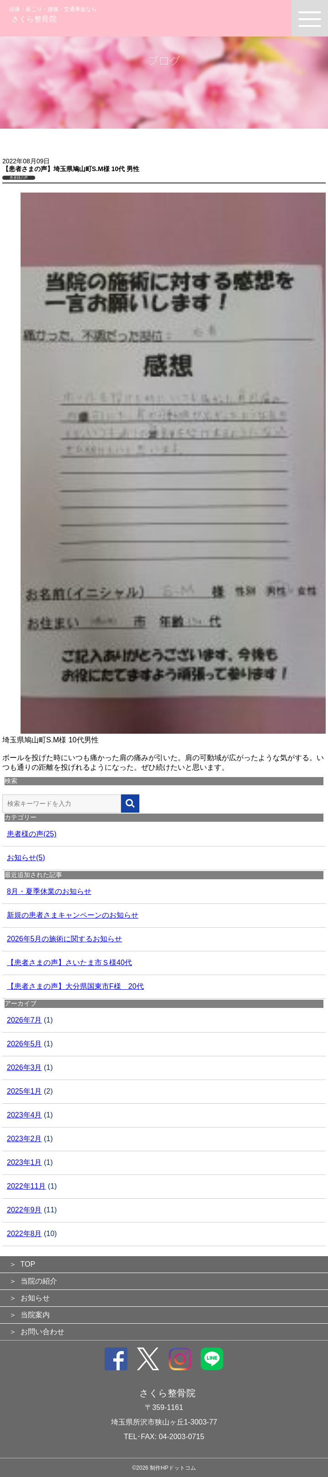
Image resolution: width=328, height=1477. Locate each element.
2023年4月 (24, 1115)
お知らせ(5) (26, 857)
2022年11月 (26, 1186)
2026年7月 (24, 1020)
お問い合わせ (42, 1332)
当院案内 (35, 1315)
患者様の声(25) (31, 834)
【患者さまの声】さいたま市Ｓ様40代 (69, 962)
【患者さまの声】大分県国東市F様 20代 (75, 986)
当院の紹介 (39, 1281)
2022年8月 (24, 1233)
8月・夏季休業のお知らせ (49, 891)
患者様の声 (19, 178)
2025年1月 (24, 1091)
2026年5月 (24, 1044)
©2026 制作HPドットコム (164, 1468)
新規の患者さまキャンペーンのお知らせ (72, 915)
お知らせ (35, 1298)
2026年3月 (24, 1067)
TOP (28, 1264)
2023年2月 (24, 1139)
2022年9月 (24, 1210)
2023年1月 (24, 1162)
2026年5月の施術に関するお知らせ (64, 939)
